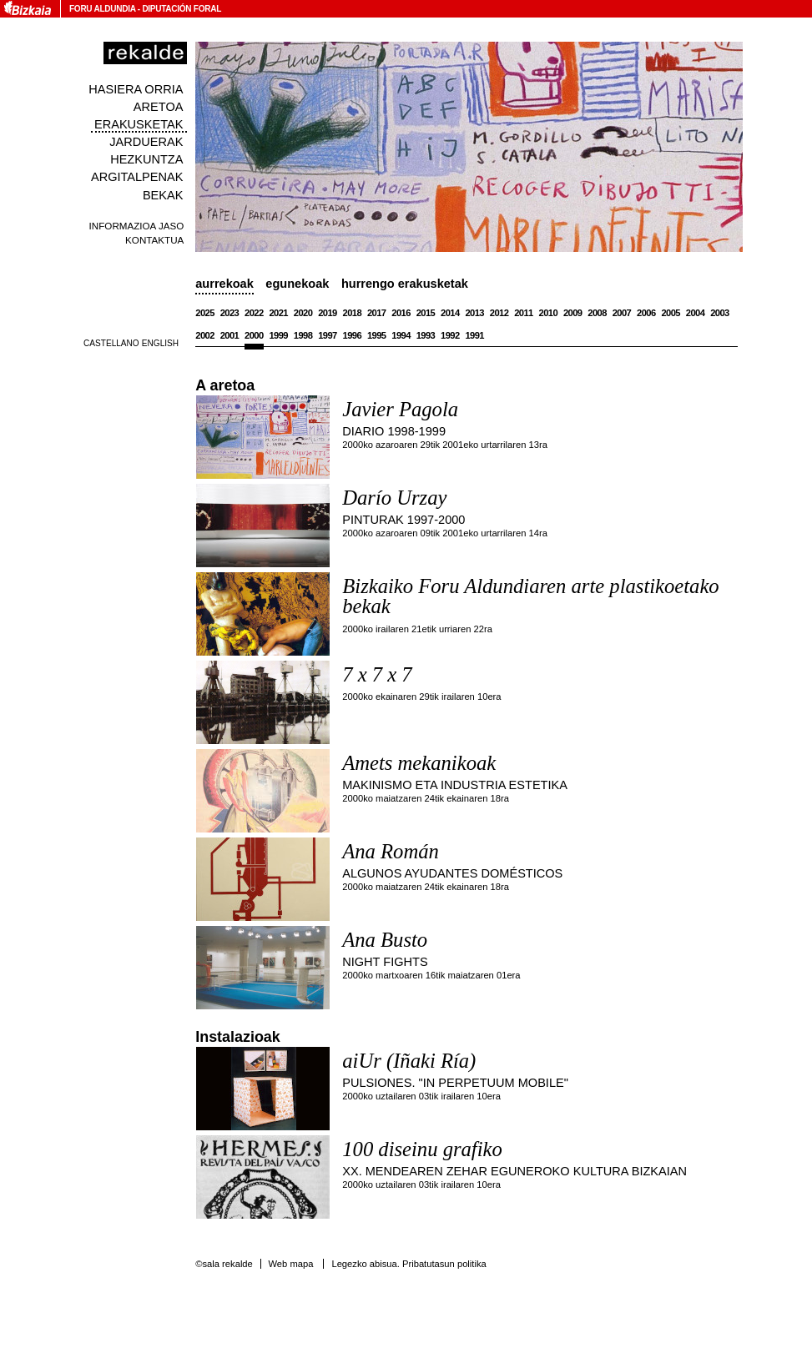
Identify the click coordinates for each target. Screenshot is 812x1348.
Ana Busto (384, 939)
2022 (254, 313)
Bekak (163, 195)
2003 (719, 313)
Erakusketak (138, 124)
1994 (401, 335)
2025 (204, 313)
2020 (303, 313)
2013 (474, 313)
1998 (303, 335)
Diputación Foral (181, 8)
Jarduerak (146, 141)
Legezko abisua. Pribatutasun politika (408, 1264)
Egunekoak (297, 283)
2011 (523, 313)
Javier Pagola (400, 409)
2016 (401, 313)
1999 (278, 335)
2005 (670, 313)
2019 (327, 313)
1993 (426, 335)
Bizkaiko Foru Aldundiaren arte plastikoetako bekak (530, 596)
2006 (646, 313)
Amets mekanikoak (419, 763)
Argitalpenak (137, 177)
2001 (230, 335)
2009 (573, 313)
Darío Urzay (394, 497)
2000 (254, 335)
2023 (230, 313)
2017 (376, 313)
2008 (597, 313)
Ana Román (390, 851)
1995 (376, 335)
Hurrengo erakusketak (404, 283)
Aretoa (159, 106)
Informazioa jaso (136, 225)
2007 (622, 313)
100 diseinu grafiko (422, 1149)
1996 (352, 335)
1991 (474, 335)
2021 (278, 313)
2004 (695, 313)
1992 (450, 335)
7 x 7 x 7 (376, 674)
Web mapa (290, 1264)
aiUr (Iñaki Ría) (409, 1060)
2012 (499, 313)
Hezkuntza (146, 159)
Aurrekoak (224, 283)
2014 (450, 313)
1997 (327, 335)
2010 (548, 313)
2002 (204, 335)
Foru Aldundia (102, 8)
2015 (426, 313)
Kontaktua (154, 239)
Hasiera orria (135, 89)
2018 (352, 313)
